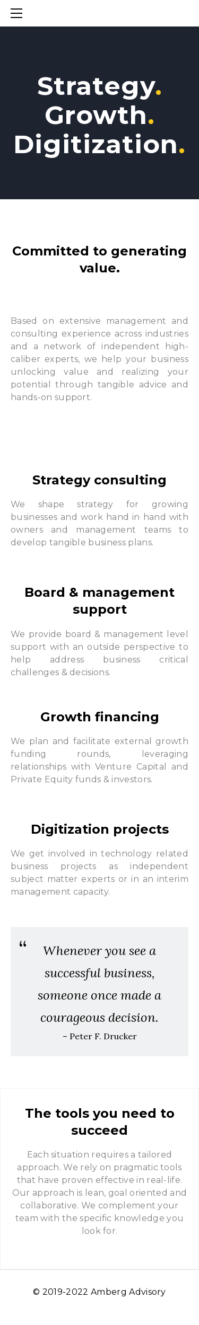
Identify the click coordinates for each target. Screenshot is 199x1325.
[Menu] (19, 13)
